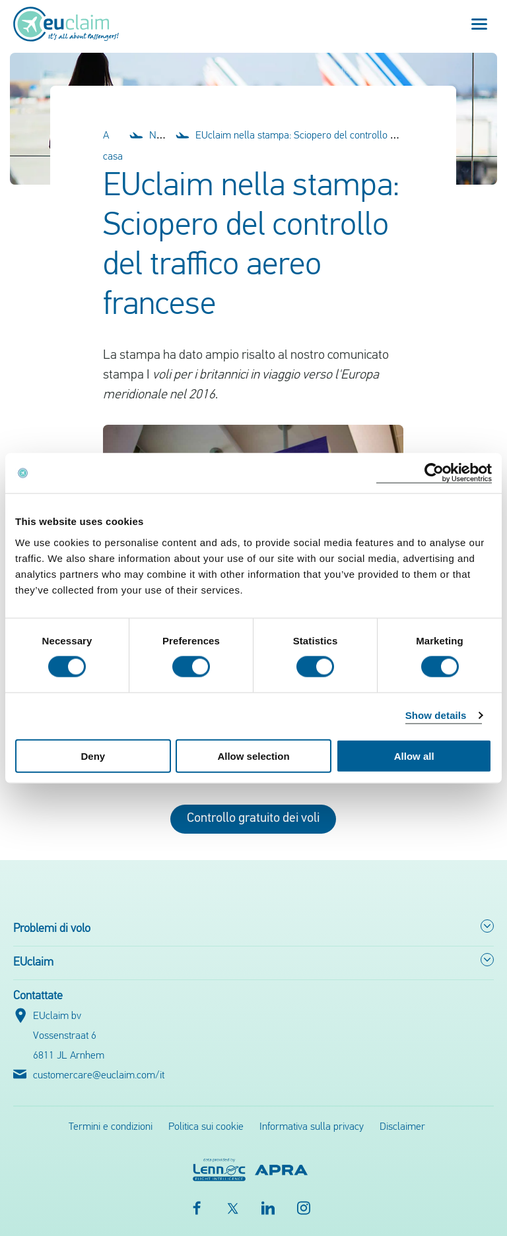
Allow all (414, 755)
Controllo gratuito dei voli (253, 818)
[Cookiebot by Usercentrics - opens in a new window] (434, 473)
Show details (436, 715)
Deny (93, 755)
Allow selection (253, 755)
